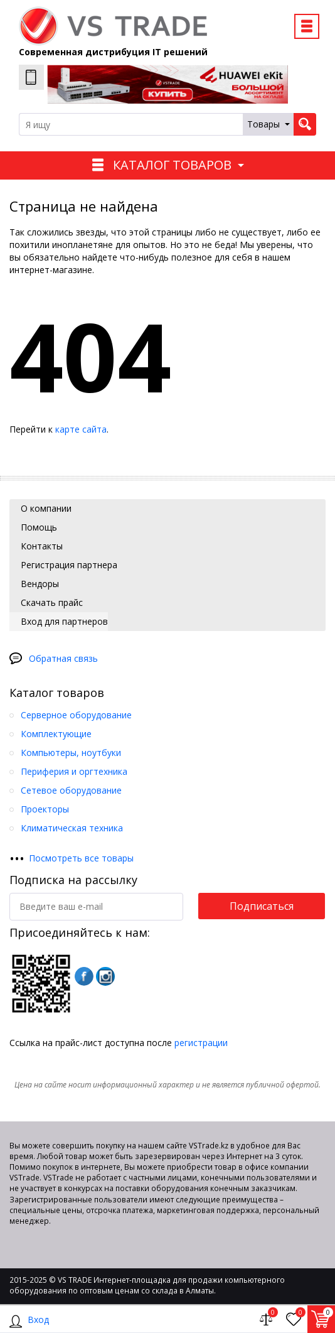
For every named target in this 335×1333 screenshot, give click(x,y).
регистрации (201, 1043)
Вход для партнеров (63, 621)
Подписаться (262, 906)
